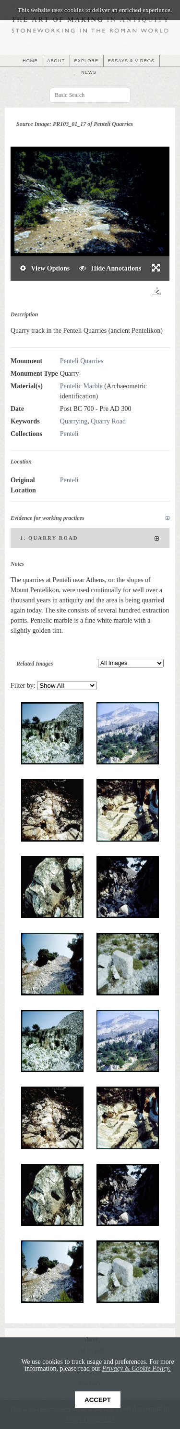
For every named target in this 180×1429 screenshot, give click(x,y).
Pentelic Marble (81, 386)
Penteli (69, 433)
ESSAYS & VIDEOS (131, 60)
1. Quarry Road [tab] (90, 538)
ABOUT (56, 60)
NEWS (88, 72)
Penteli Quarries (82, 361)
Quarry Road (108, 421)
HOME (30, 60)
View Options (45, 268)
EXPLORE (86, 60)
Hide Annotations (110, 268)
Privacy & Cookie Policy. (136, 1368)
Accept (97, 1399)
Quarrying (74, 421)
